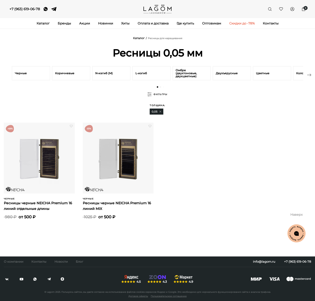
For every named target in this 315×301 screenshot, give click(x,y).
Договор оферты (138, 296)
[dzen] (62, 279)
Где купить (185, 23)
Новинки (105, 23)
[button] (157, 87)
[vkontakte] (7, 279)
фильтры (157, 94)
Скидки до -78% (242, 23)
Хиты (125, 23)
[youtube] (21, 279)
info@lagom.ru (264, 261)
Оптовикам (211, 23)
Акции (84, 23)
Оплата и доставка (153, 23)
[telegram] (53, 9)
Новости (61, 261)
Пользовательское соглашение (169, 296)
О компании (13, 261)
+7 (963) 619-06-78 (24, 9)
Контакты (271, 23)
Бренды (64, 23)
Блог (79, 261)
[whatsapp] (45, 9)
